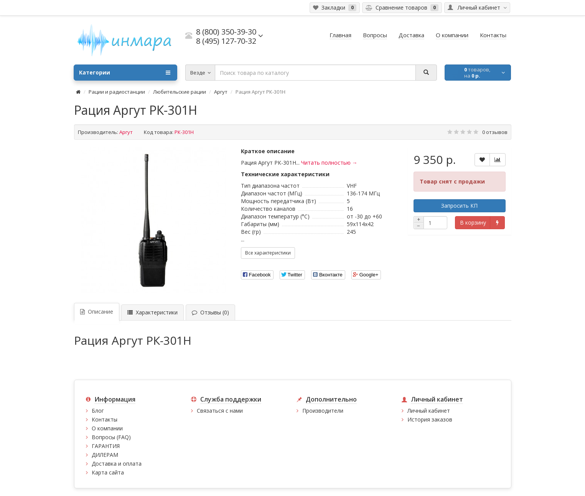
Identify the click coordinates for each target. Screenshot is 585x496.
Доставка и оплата (117, 463)
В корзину (473, 222)
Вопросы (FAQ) (111, 437)
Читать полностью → (329, 162)
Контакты (104, 419)
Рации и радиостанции (117, 91)
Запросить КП (459, 205)
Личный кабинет (428, 410)
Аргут (220, 91)
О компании (107, 428)
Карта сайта (108, 472)
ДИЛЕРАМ (105, 454)
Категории (124, 72)
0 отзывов (495, 132)
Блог (98, 410)
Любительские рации (179, 91)
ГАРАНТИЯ (106, 446)
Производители (322, 410)
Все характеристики (268, 253)
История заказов (429, 419)
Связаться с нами (220, 410)
